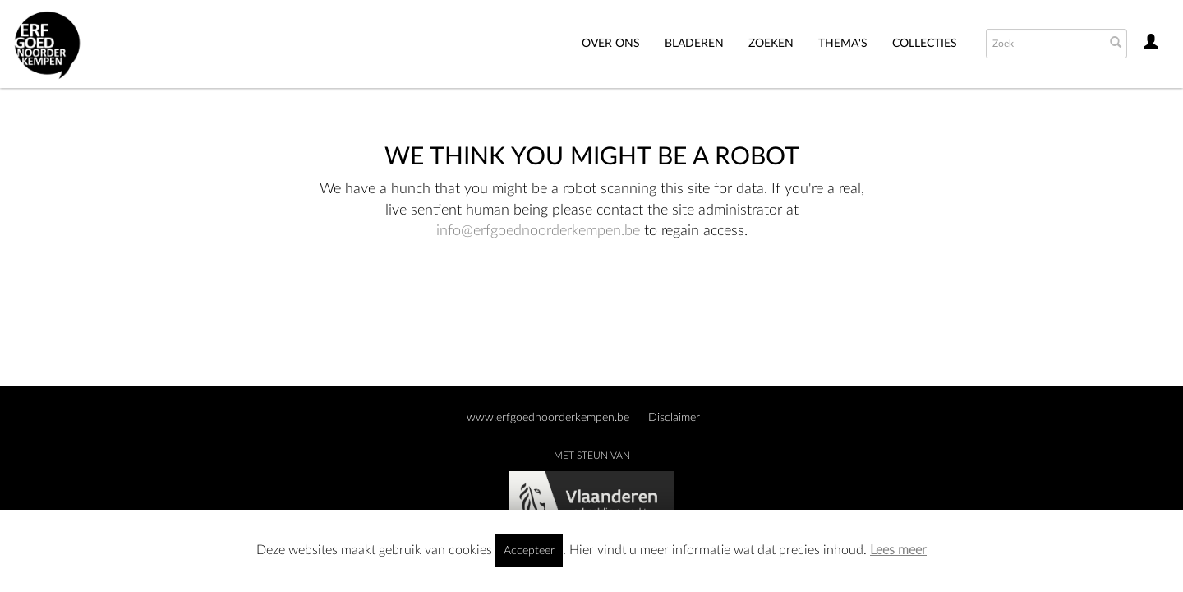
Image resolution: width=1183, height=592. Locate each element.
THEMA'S (843, 43)
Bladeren (694, 43)
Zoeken (771, 43)
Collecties (924, 43)
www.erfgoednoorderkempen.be (548, 417)
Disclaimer (674, 417)
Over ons (611, 43)
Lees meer (898, 550)
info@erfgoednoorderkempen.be (538, 231)
